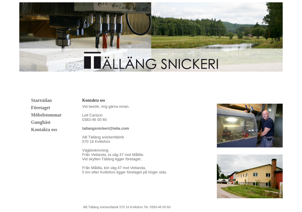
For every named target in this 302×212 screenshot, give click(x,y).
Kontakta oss (44, 129)
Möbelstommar (46, 114)
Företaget (40, 107)
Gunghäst (41, 122)
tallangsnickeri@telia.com (105, 128)
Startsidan (41, 100)
